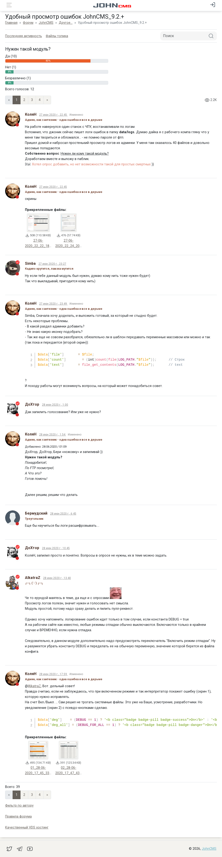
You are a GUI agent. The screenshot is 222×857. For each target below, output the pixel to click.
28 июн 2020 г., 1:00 (56, 404)
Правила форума (19, 817)
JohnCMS (209, 848)
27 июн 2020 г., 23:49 (54, 303)
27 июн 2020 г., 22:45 (54, 114)
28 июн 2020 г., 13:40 (58, 578)
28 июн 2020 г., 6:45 (64, 513)
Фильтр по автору (20, 806)
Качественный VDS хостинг (27, 827)
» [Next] (48, 100)
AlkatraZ (35, 686)
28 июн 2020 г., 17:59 (54, 674)
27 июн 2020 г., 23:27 (53, 263)
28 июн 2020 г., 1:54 (53, 434)
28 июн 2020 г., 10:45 (56, 548)
